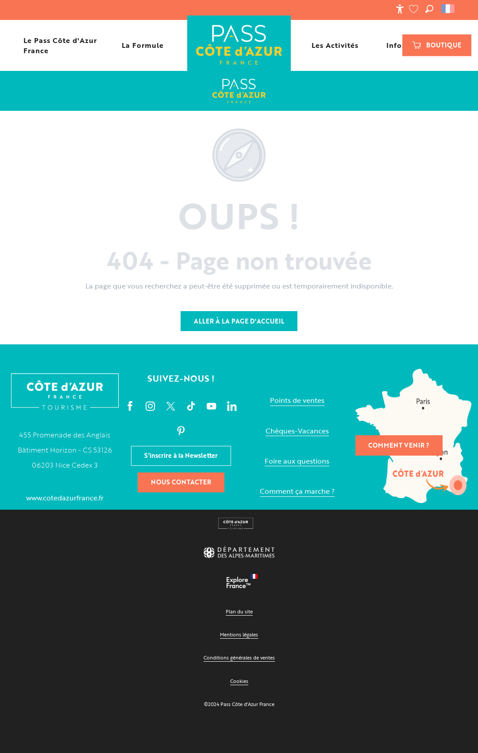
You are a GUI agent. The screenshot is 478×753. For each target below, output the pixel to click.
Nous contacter (181, 482)
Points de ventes (297, 400)
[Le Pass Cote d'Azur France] (239, 91)
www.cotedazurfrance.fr (65, 497)
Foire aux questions (297, 461)
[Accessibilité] (399, 9)
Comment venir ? (398, 445)
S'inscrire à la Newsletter (181, 455)
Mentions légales (239, 634)
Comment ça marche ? (297, 491)
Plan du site (239, 611)
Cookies (239, 681)
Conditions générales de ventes (239, 657)
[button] (429, 8)
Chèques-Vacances (297, 431)
